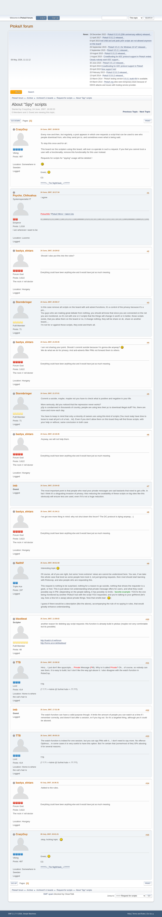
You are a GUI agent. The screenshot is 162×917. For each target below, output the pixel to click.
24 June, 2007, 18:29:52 (49, 251)
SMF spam (48, 894)
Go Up (14, 883)
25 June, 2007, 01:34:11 (49, 511)
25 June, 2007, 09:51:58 (49, 563)
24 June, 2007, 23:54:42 (49, 485)
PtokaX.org (108, 82)
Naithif (20, 563)
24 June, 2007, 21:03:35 (49, 342)
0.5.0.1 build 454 (130, 79)
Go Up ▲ (150, 914)
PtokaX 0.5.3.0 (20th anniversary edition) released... (129, 34)
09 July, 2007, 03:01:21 (49, 834)
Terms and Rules (138, 914)
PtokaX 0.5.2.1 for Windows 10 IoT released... (127, 47)
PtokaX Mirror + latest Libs (63, 214)
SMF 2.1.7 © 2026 (15, 914)
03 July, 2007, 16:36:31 (49, 783)
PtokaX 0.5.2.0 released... (115, 53)
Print (147, 121)
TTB (18, 662)
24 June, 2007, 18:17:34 (49, 192)
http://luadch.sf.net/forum (50, 640)
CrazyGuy (22, 129)
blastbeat (21, 618)
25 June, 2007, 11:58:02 (49, 619)
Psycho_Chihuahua (24, 195)
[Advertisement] (81, 7)
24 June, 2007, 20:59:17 (49, 302)
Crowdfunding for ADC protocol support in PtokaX (122, 66)
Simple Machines (29, 914)
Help (129, 914)
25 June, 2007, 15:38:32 (49, 662)
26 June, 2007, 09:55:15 (49, 735)
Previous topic (130, 112)
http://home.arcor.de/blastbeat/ (53, 643)
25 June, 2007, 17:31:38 (49, 710)
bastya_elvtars (24, 250)
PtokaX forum (21, 26)
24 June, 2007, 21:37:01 (49, 393)
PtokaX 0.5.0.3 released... (117, 72)
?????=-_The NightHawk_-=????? (55, 183)
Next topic (145, 112)
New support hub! (108, 69)
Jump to (110, 896)
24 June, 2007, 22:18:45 (49, 434)
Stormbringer (24, 302)
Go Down (15, 121)
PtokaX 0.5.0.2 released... (113, 75)
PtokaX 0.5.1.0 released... (114, 63)
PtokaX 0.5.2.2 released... (113, 38)
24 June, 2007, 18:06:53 (49, 129)
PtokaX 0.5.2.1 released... (118, 50)
